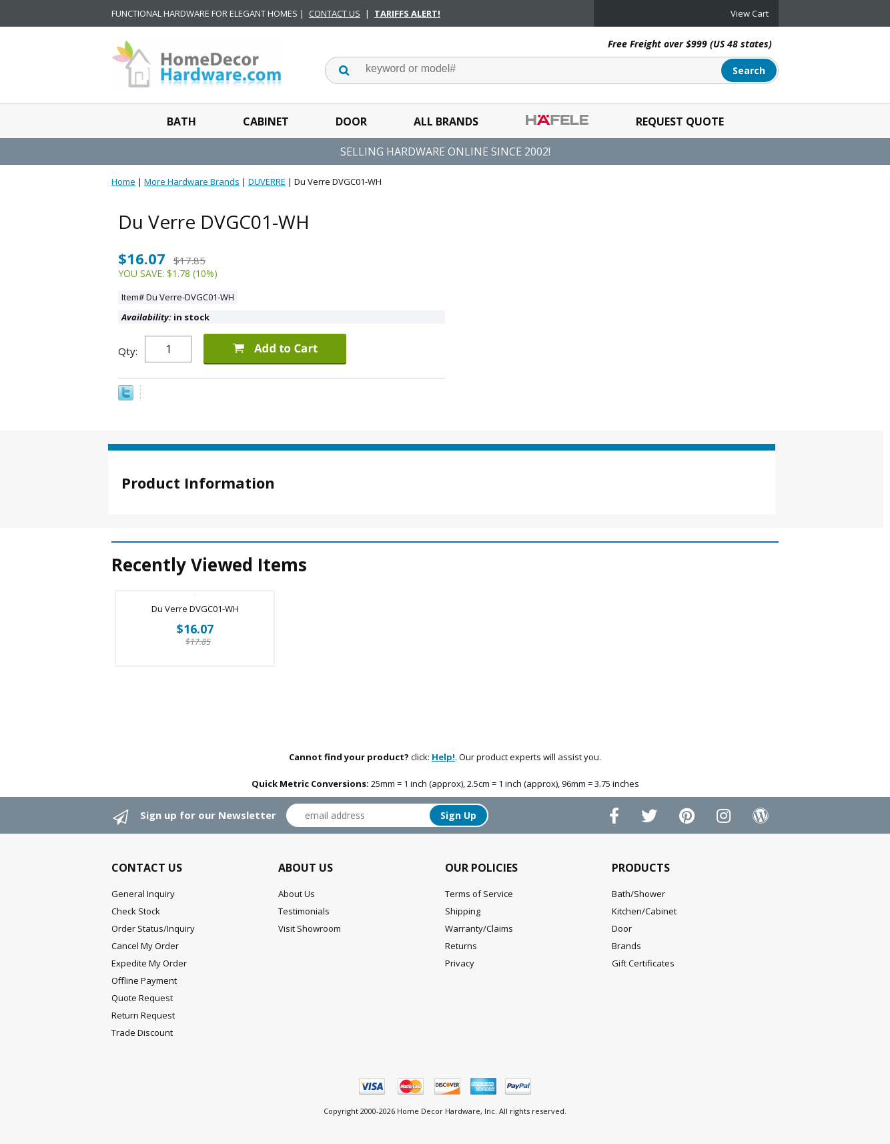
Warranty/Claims (479, 928)
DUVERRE (267, 182)
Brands (626, 946)
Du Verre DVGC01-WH (195, 609)
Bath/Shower (638, 894)
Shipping (462, 911)
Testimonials (304, 911)
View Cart (750, 13)
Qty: (127, 351)
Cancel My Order (145, 946)
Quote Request (142, 998)
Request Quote (680, 121)
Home (123, 182)
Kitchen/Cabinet (644, 911)
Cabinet (266, 121)
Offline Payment (144, 980)
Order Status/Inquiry (153, 928)
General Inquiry (143, 894)
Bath (181, 121)
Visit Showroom (309, 928)
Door (351, 121)
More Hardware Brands (192, 182)
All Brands (446, 121)
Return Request (143, 1015)
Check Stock (135, 911)
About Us (296, 894)
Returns (461, 946)
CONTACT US (334, 13)
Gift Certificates (643, 963)
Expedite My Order (149, 963)
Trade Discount (142, 1033)
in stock (165, 317)
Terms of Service (479, 894)
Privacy (459, 963)
